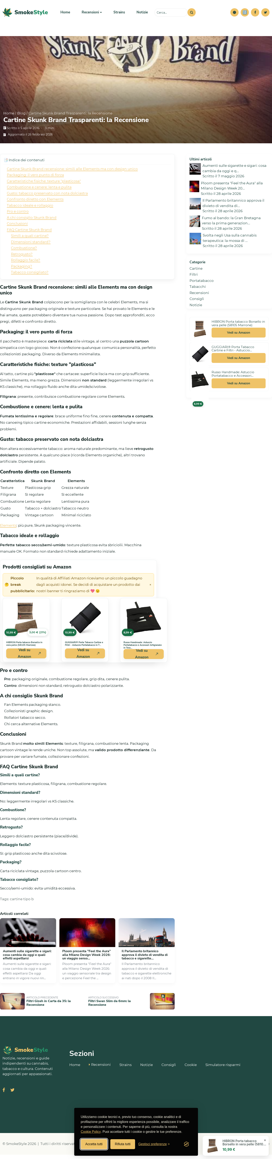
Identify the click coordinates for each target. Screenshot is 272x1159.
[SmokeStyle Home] (25, 14)
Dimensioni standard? (31, 246)
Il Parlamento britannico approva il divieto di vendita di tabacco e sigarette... (145, 959)
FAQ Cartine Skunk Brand (29, 234)
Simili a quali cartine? (30, 240)
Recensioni (199, 297)
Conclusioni (17, 228)
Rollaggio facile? (25, 264)
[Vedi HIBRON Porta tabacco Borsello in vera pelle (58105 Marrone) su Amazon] (26, 622)
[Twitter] (265, 14)
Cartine (196, 273)
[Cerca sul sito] (170, 14)
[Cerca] (191, 14)
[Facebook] (255, 14)
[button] (234, 14)
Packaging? (21, 270)
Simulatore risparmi (222, 1069)
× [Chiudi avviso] (150, 589)
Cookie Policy (91, 1131)
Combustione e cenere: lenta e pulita (39, 191)
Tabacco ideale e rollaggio (30, 210)
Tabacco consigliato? (29, 276)
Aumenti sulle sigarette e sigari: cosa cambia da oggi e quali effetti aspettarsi (27, 959)
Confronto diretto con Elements (35, 203)
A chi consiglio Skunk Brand (32, 222)
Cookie (191, 1069)
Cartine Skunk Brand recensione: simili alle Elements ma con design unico (72, 173)
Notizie (142, 14)
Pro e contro (18, 216)
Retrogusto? (22, 258)
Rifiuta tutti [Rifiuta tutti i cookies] (123, 1144)
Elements (8, 530)
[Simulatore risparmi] (245, 14)
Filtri (194, 279)
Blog (21, 117)
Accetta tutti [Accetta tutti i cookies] (94, 1144)
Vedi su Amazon (238, 337)
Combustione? (24, 252)
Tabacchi (198, 291)
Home (65, 14)
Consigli (197, 303)
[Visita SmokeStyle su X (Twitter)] (12, 1094)
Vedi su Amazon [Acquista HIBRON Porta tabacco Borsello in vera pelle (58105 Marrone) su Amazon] (29, 658)
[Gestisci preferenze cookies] (154, 1144)
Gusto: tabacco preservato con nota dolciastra (47, 197)
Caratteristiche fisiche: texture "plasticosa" (44, 185)
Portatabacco (202, 285)
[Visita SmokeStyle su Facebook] (3, 1094)
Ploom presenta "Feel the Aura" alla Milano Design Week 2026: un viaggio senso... (86, 959)
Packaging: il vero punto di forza (35, 179)
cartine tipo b (22, 903)
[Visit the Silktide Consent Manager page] (186, 1144)
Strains (119, 14)
